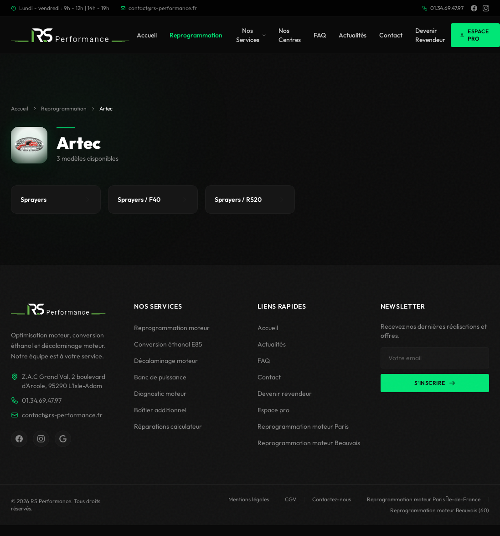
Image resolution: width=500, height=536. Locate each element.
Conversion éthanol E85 (168, 344)
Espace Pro (474, 35)
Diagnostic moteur (160, 393)
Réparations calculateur (168, 426)
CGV (290, 499)
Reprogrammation (196, 35)
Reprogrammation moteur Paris (303, 426)
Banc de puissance (160, 377)
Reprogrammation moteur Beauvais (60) (439, 510)
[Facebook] (474, 8)
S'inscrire (434, 382)
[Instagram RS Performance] (41, 439)
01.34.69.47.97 (443, 8)
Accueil (147, 35)
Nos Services (251, 35)
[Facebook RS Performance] (19, 439)
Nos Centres (289, 35)
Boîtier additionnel (160, 410)
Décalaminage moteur (166, 361)
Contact (390, 35)
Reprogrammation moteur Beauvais (309, 443)
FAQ (320, 35)
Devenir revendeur (285, 393)
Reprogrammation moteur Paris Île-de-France (423, 499)
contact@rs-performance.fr (158, 8)
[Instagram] (486, 8)
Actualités (352, 35)
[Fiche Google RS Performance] (63, 439)
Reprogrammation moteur (172, 328)
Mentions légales (248, 499)
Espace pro (273, 410)
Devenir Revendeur (430, 35)
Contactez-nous (331, 499)
